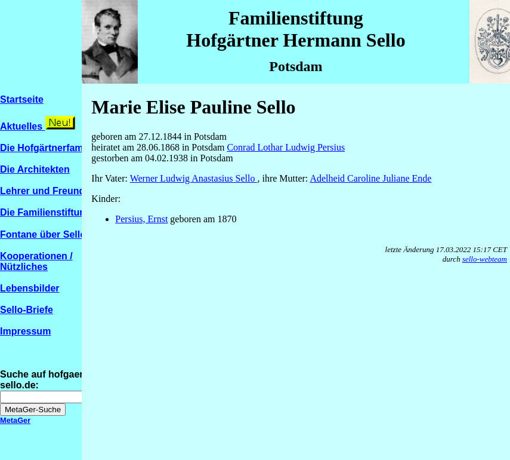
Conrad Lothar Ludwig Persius (286, 147)
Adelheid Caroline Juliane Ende (370, 178)
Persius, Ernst (141, 219)
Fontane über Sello (48, 234)
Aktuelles (22, 126)
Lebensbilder (30, 288)
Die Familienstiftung (45, 212)
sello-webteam (484, 258)
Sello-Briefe (26, 310)
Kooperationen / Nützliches (36, 261)
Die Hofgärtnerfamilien (51, 148)
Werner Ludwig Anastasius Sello (194, 178)
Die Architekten (35, 169)
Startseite (22, 99)
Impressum (25, 331)
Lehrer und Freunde (45, 191)
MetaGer (15, 420)
